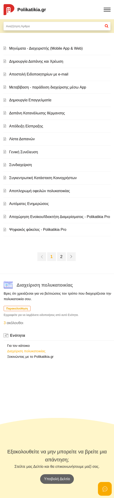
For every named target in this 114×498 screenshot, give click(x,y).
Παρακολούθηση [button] (17, 308)
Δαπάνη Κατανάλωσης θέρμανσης (37, 113)
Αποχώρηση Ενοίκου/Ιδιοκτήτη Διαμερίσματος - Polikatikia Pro (59, 217)
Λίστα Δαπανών (22, 139)
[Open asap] (105, 489)
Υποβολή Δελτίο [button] (57, 479)
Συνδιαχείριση (20, 165)
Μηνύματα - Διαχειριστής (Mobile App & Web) (46, 48)
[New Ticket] (57, 479)
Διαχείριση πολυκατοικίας (26, 351)
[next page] (71, 256)
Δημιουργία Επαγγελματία (30, 100)
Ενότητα (17, 335)
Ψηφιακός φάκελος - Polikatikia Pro (37, 230)
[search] (57, 26)
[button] (106, 26)
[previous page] (41, 256)
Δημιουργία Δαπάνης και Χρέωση (36, 61)
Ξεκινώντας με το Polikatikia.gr (30, 356)
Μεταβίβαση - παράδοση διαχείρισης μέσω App (47, 87)
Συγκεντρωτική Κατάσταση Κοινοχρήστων (43, 178)
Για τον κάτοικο (18, 345)
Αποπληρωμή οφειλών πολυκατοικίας (39, 191)
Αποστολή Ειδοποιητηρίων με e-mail (38, 74)
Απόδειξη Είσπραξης (26, 126)
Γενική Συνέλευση (23, 152)
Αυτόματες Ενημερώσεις (29, 204)
